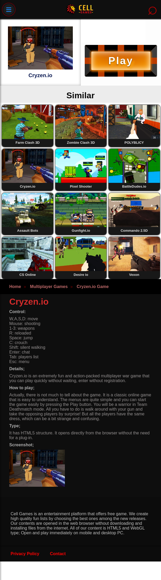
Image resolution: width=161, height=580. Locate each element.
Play (120, 60)
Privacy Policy (25, 553)
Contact (58, 553)
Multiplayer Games (49, 286)
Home (15, 286)
